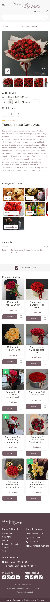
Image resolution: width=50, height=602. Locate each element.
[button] (47, 83)
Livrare (5, 540)
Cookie (36, 588)
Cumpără (9, 317)
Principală (19, 26)
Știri (4, 551)
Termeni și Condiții (25, 592)
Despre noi (7, 533)
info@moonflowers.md (37, 546)
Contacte (6, 548)
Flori (27, 26)
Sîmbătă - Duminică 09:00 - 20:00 (21, 566)
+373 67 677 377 (35, 542)
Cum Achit (6, 537)
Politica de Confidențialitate (18, 588)
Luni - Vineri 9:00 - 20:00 (14, 562)
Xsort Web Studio (37, 600)
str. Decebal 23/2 (35, 538)
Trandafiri (35, 26)
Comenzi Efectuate (10, 544)
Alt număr (26, 102)
